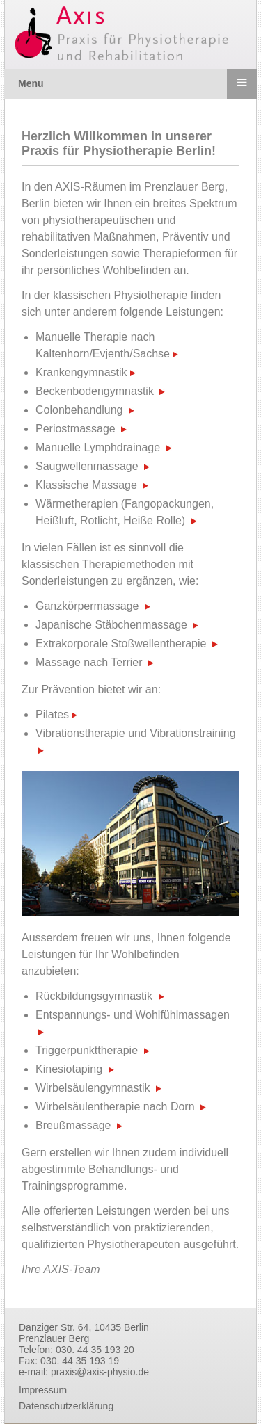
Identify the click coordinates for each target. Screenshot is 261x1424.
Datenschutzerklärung (66, 1405)
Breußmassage (73, 1125)
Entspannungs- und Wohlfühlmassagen (132, 1015)
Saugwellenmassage (87, 466)
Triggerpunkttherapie (86, 1050)
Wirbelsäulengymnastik (92, 1088)
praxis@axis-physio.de (100, 1371)
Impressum (43, 1389)
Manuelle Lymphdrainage (97, 447)
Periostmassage (75, 429)
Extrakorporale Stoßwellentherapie (120, 643)
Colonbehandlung (78, 410)
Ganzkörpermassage (87, 606)
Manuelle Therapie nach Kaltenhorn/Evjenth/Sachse (106, 345)
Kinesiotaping (68, 1069)
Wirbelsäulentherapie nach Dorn (115, 1106)
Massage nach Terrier (89, 662)
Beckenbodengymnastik (94, 391)
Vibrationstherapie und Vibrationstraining (135, 733)
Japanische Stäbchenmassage (111, 625)
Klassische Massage (86, 485)
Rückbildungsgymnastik (93, 996)
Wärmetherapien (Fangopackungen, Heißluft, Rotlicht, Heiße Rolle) (124, 512)
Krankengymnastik (85, 372)
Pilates (56, 714)
